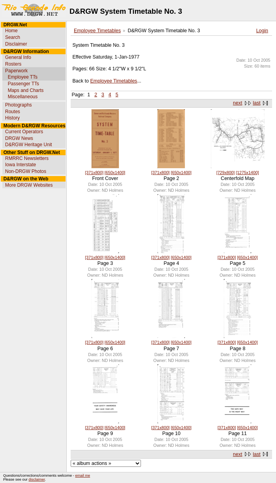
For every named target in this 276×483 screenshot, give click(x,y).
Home (11, 30)
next (237, 103)
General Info (18, 57)
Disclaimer (16, 44)
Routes (12, 111)
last (256, 103)
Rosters (13, 64)
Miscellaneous (23, 96)
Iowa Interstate (20, 164)
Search (12, 37)
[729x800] (225, 172)
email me (82, 475)
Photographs (18, 105)
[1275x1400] (247, 172)
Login (262, 30)
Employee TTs (23, 77)
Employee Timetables (97, 30)
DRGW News (19, 138)
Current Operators (24, 131)
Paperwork (16, 70)
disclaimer (37, 479)
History (12, 118)
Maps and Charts (26, 90)
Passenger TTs (23, 83)
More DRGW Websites (29, 185)
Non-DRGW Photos (25, 171)
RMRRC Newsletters (27, 158)
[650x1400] (114, 172)
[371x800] (94, 172)
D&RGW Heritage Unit (28, 144)
